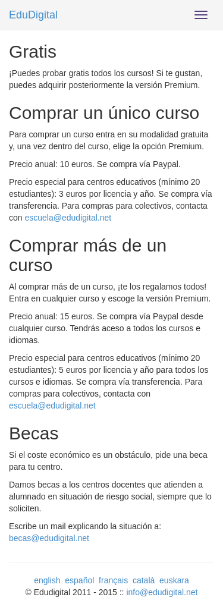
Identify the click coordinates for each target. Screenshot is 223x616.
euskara (174, 580)
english (47, 580)
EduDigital (33, 15)
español (79, 580)
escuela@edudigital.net (67, 217)
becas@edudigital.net (49, 538)
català (144, 580)
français (113, 580)
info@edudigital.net (161, 592)
